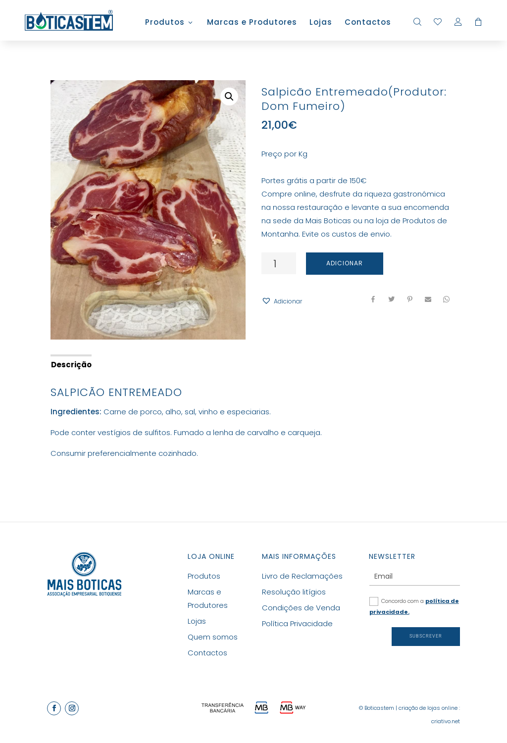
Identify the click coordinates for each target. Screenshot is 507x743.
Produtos (165, 23)
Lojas (320, 23)
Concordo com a (414, 606)
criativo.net (445, 721)
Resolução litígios (294, 592)
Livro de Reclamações (302, 576)
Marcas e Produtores (252, 23)
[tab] (71, 363)
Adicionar (344, 263)
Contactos (368, 23)
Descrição (71, 364)
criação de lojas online (428, 708)
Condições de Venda (301, 607)
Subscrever (425, 636)
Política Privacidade (297, 623)
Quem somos (213, 637)
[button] (281, 301)
